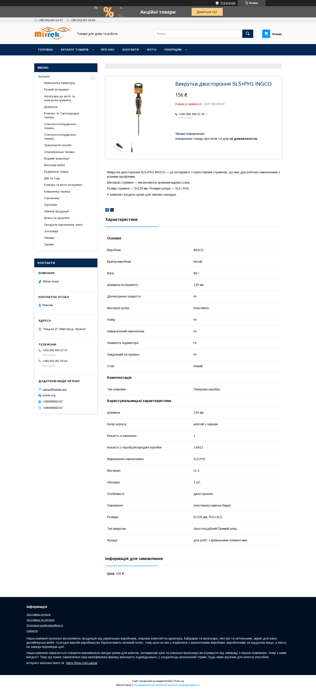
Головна (45, 49)
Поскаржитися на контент (149, 685)
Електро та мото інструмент (63, 184)
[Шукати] (247, 34)
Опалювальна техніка (59, 152)
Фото (151, 49)
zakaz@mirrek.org (54, 389)
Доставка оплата (38, 614)
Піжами (49, 237)
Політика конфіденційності (45, 625)
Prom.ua (179, 681)
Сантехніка (51, 198)
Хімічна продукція (56, 211)
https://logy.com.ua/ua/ (81, 663)
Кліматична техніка (57, 191)
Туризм (49, 244)
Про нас (108, 49)
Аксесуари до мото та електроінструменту (59, 98)
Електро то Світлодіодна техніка (61, 115)
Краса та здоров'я (57, 218)
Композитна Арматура (59, 83)
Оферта (32, 631)
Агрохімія (50, 204)
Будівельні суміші (56, 171)
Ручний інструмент (56, 89)
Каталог (44, 76)
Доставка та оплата (40, 620)
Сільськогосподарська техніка (60, 126)
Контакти (130, 49)
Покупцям (172, 49)
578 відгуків (228, 3)
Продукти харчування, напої (63, 224)
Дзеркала (50, 106)
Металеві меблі (54, 165)
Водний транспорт (57, 158)
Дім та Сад (52, 178)
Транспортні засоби (57, 145)
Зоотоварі (51, 231)
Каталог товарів (74, 49)
